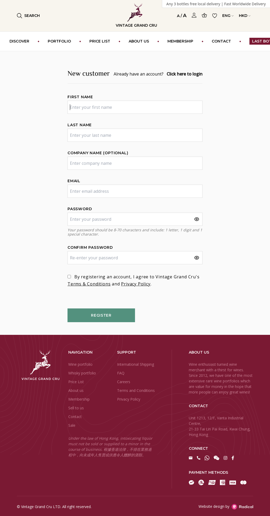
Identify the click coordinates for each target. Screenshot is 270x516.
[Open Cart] (204, 15)
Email (74, 181)
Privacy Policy (135, 284)
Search (28, 15)
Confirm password (90, 247)
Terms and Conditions (136, 390)
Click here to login (184, 74)
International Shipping (135, 364)
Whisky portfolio (82, 373)
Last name (80, 125)
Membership (79, 399)
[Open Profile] (194, 15)
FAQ (120, 373)
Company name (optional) (98, 153)
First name (80, 97)
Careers (123, 381)
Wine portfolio (80, 364)
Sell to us (76, 407)
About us (76, 390)
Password (80, 209)
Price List (76, 381)
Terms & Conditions (89, 284)
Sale (71, 425)
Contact (75, 416)
